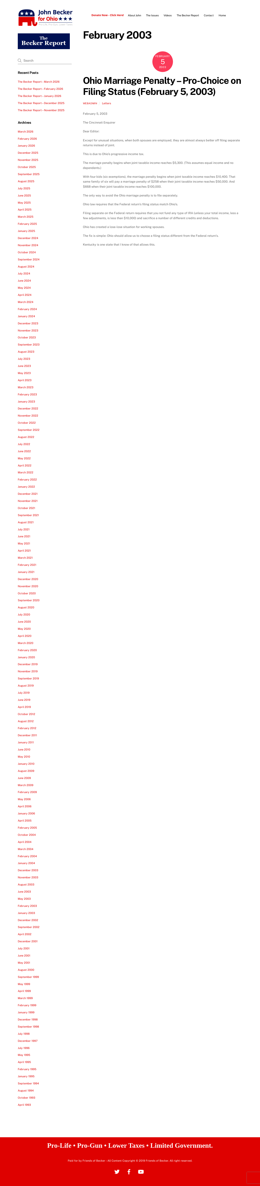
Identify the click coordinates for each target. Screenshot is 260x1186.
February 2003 (27, 905)
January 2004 (26, 863)
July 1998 (24, 1033)
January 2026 (26, 145)
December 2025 (28, 152)
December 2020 (28, 579)
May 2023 (24, 373)
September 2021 (28, 515)
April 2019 (24, 706)
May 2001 (24, 962)
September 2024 (28, 259)
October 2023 (27, 337)
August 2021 (26, 522)
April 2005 (24, 820)
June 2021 (24, 536)
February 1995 (27, 1069)
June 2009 (24, 778)
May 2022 (24, 458)
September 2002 (28, 927)
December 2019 (28, 664)
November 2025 (28, 159)
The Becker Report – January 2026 (39, 95)
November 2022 (28, 415)
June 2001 (24, 955)
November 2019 (28, 671)
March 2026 (25, 131)
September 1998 (28, 1026)
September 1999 (28, 976)
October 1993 (26, 1097)
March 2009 (25, 785)
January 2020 (26, 657)
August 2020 (26, 607)
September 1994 (28, 1083)
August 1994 (26, 1090)
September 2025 (28, 174)
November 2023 (28, 330)
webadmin (90, 103)
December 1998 (28, 1019)
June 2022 (24, 451)
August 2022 (26, 437)
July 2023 (24, 358)
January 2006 (26, 813)
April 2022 (24, 465)
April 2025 (24, 209)
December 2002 (28, 919)
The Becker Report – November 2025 (41, 110)
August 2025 (26, 181)
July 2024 (24, 273)
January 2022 (26, 486)
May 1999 (24, 983)
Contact (209, 15)
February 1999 (27, 1005)
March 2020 (25, 643)
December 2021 (28, 493)
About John (134, 15)
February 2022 (27, 479)
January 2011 (26, 742)
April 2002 (24, 934)
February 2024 (27, 309)
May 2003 (24, 898)
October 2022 (27, 422)
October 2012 (26, 714)
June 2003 (24, 891)
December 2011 (27, 735)
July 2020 (24, 614)
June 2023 (24, 365)
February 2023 (27, 394)
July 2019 (24, 692)
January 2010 (26, 763)
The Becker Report (188, 15)
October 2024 (27, 252)
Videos (168, 15)
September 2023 (28, 344)
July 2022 (24, 444)
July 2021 (24, 529)
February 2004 (27, 856)
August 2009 (26, 770)
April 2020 (24, 635)
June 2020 (24, 621)
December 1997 (28, 1040)
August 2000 (26, 969)
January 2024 (26, 316)
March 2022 (25, 472)
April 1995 (24, 1062)
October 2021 (26, 508)
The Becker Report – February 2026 (40, 88)
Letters (106, 103)
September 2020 (28, 600)
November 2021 (28, 500)
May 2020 (24, 628)
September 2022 (28, 429)
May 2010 (24, 756)
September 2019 (28, 678)
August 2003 (26, 884)
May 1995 (24, 1054)
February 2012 (27, 728)
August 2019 (26, 685)
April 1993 (24, 1104)
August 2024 (26, 266)
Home (222, 15)
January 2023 (26, 401)
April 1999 (24, 991)
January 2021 (26, 572)
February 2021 (27, 564)
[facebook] (129, 1171)
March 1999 (25, 998)
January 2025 (26, 230)
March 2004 (25, 849)
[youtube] (141, 1171)
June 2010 (24, 749)
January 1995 (26, 1076)
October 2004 (27, 834)
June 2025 (24, 195)
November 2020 (28, 586)
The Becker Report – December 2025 (41, 103)
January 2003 (26, 913)
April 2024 (24, 294)
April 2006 (24, 806)
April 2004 (24, 841)
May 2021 (24, 543)
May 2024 (24, 287)
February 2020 (27, 650)
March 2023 (25, 387)
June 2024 (24, 280)
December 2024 (28, 238)
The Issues (152, 15)
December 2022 (28, 408)
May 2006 (24, 799)
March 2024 (25, 302)
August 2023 (26, 351)
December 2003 (28, 870)
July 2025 (24, 188)
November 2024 (28, 245)
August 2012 (26, 721)
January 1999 (26, 1012)
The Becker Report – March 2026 (39, 81)
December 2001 (28, 941)
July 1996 (24, 1047)
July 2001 (24, 948)
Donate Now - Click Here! (107, 15)
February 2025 (27, 223)
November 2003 (28, 877)
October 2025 (27, 167)
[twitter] (117, 1171)
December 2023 (28, 323)
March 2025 (25, 216)
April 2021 (24, 550)
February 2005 (27, 827)
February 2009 (27, 792)
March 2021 (25, 557)
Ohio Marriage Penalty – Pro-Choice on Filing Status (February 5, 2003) (162, 86)
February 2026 (27, 138)
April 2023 (24, 380)
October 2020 (27, 593)
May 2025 (24, 202)
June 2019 (24, 699)
